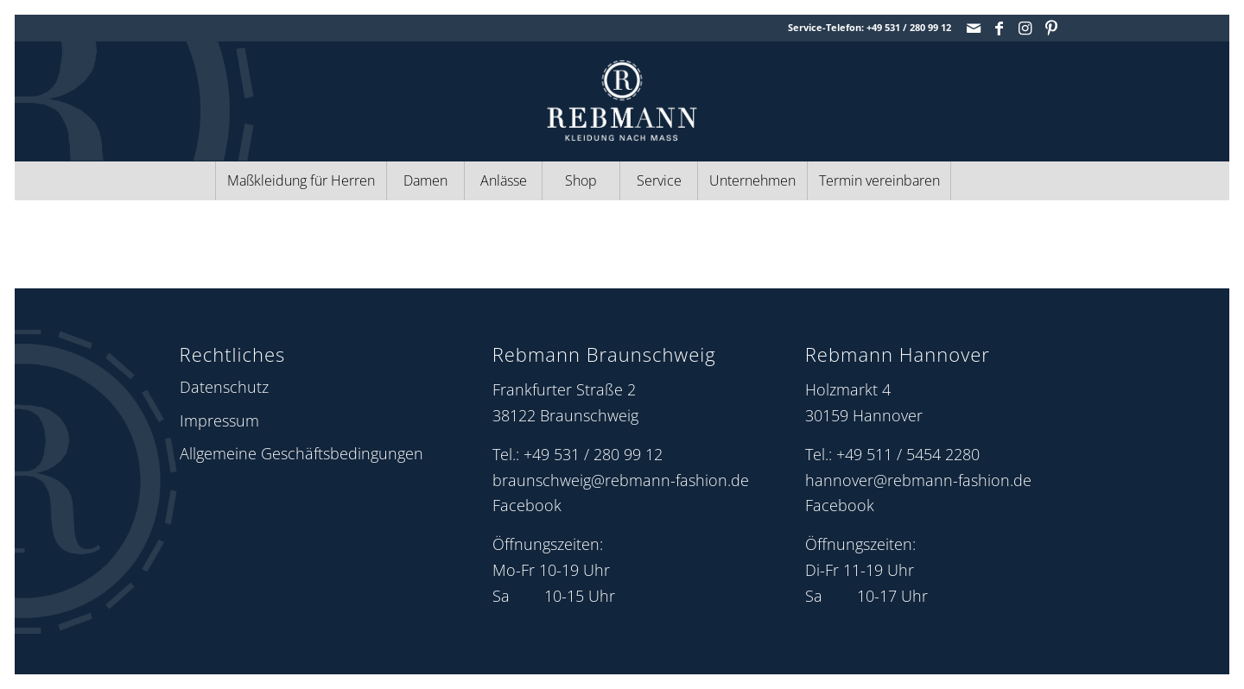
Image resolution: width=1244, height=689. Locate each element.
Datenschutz (224, 386)
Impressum (219, 420)
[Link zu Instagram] (1025, 28)
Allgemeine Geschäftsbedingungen (301, 453)
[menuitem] (300, 180)
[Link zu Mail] (973, 28)
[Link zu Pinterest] (1051, 28)
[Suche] (989, 180)
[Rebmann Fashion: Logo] (622, 100)
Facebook (527, 505)
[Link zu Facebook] (999, 28)
